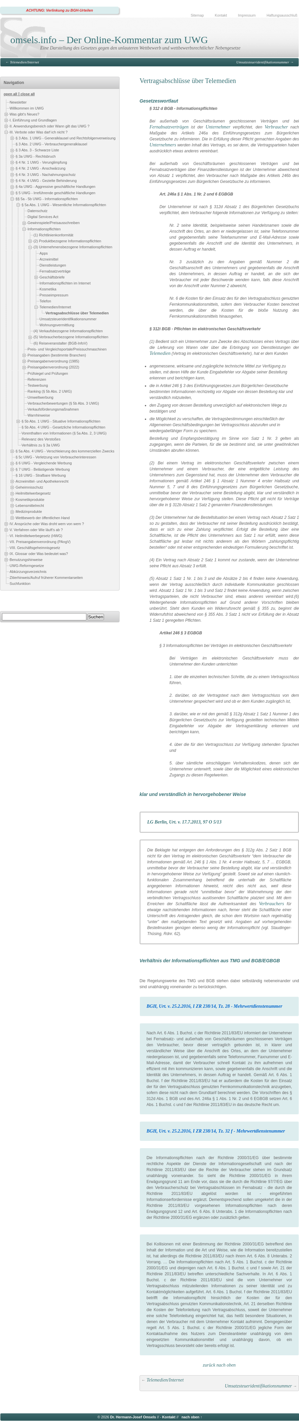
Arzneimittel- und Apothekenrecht (42, 481)
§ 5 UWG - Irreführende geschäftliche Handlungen (55, 193)
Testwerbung (38, 385)
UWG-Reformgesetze (27, 566)
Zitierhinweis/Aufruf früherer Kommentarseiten (46, 578)
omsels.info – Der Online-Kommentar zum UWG (109, 39)
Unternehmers (163, 144)
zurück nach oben (219, 1365)
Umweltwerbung (40, 397)
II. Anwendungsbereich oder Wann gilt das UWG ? (49, 126)
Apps (44, 253)
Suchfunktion (20, 584)
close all (28, 94)
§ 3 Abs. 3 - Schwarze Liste (37, 150)
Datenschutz (38, 211)
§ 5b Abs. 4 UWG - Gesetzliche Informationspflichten (63, 427)
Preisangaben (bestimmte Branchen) (57, 355)
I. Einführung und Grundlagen (33, 120)
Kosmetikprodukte (30, 500)
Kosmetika (48, 289)
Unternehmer (218, 126)
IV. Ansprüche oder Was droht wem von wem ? (47, 524)
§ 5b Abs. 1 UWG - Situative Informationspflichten (61, 421)
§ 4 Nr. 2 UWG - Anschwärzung (40, 168)
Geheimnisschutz (29, 487)
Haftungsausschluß (282, 15)
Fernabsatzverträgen (169, 126)
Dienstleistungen (53, 265)
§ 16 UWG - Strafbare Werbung (41, 475)
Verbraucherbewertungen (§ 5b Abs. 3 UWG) (63, 403)
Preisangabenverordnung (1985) (53, 361)
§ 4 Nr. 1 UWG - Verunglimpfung (41, 162)
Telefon (45, 301)
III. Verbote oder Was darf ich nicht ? (38, 132)
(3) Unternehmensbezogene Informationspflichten (73, 247)
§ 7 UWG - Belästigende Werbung (43, 469)
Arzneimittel (49, 259)
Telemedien (160, 353)
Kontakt (221, 15)
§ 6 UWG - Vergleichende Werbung (44, 463)
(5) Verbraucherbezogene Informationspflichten (71, 337)
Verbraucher (276, 126)
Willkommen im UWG (27, 108)
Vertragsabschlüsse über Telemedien (77, 313)
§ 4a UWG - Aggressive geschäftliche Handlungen (55, 187)
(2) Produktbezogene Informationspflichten (67, 241)
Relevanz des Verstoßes (41, 439)
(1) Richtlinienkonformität (53, 235)
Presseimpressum (54, 295)
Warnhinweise (39, 415)
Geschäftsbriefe (52, 277)
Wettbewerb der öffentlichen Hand (43, 518)
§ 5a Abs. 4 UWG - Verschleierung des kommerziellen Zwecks (65, 451)
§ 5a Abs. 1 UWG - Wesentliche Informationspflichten (64, 205)
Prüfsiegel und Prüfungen (48, 373)
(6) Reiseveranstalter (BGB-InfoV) (60, 343)
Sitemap (197, 15)
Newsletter (18, 102)
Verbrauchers (271, 903)
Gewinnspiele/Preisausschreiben (54, 223)
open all (10, 94)
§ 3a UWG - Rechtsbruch (36, 156)
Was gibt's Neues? (24, 114)
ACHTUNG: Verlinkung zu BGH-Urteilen (59, 10)
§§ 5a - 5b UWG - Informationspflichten (47, 199)
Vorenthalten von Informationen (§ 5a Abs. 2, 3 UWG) (64, 433)
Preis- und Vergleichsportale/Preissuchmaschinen (67, 349)
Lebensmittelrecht (30, 506)
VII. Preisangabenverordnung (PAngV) (40, 542)
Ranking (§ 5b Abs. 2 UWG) (50, 391)
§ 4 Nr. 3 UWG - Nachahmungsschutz (46, 175)
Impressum (246, 15)
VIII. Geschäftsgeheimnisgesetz (35, 548)
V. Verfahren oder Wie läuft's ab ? (36, 530)
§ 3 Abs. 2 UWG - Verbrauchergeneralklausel (51, 144)
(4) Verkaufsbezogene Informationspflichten (68, 331)
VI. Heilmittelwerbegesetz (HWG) (36, 536)
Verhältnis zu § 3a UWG (41, 445)
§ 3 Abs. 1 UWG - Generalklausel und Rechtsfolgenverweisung (66, 138)
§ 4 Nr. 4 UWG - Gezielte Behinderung (46, 181)
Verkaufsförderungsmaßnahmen (53, 409)
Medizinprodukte (29, 512)
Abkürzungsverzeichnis (28, 572)
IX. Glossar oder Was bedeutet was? (39, 554)
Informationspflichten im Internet (65, 283)
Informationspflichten (44, 229)
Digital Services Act (43, 217)
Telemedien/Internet (24, 62)
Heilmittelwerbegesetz (33, 494)
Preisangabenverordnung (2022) (53, 367)
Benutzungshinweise (26, 560)
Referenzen (37, 379)
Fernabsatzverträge (55, 271)
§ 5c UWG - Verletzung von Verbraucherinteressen (56, 457)
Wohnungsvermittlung (57, 325)
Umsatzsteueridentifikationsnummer (262, 62)
